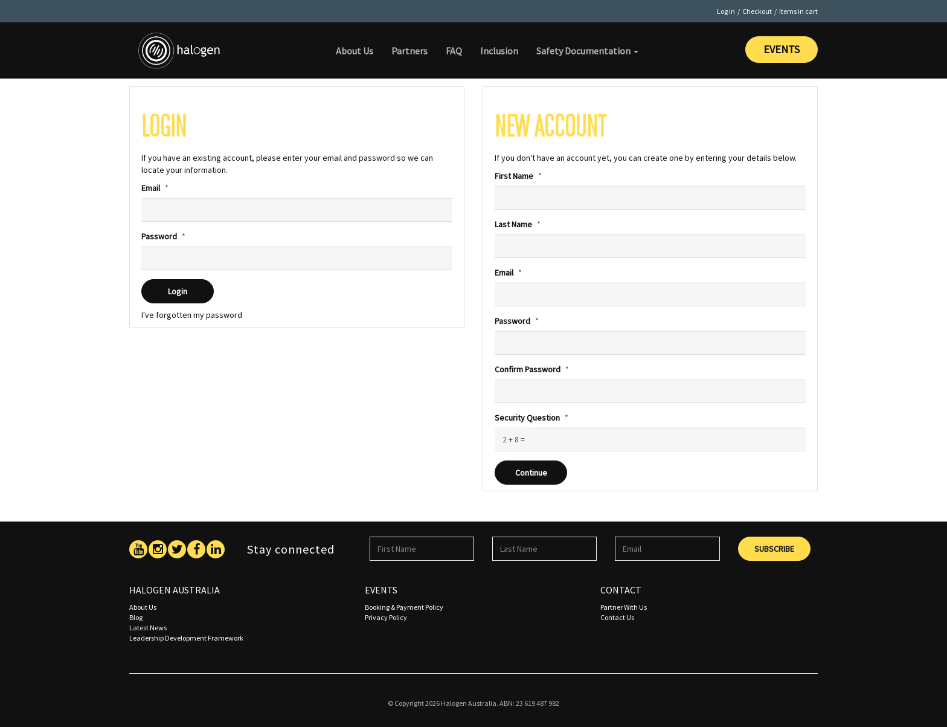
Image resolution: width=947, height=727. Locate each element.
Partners (409, 51)
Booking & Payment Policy (404, 607)
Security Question (527, 417)
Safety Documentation (587, 51)
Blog (136, 617)
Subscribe (774, 548)
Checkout (757, 11)
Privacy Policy (386, 617)
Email (150, 188)
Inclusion (499, 51)
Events (781, 49)
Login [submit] (177, 291)
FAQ (454, 51)
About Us (354, 51)
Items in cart (798, 11)
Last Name (513, 224)
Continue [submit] (531, 472)
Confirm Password (527, 369)
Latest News (148, 627)
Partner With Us (623, 607)
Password (159, 236)
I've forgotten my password (191, 314)
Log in (726, 11)
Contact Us (617, 617)
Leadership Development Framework (186, 637)
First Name (514, 175)
